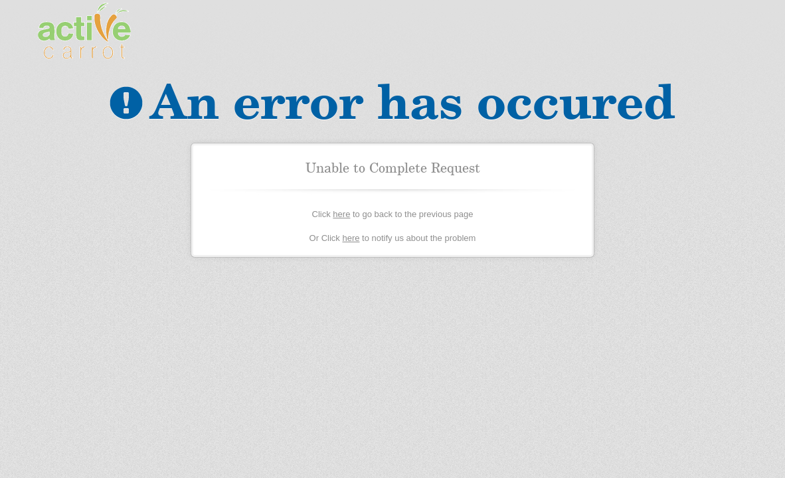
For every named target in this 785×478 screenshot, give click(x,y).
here (341, 214)
